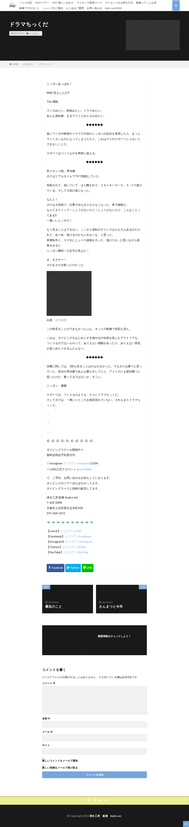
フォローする (114, 640)
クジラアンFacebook (78, 536)
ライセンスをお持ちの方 (119, 2)
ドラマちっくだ (45, 64)
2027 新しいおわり (63, 2)
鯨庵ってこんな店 (146, 2)
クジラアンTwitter (74, 547)
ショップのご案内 (53, 8)
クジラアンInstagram (76, 463)
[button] (153, 35)
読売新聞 (61, 320)
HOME (15, 64)
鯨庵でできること (29, 8)
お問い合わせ (94, 8)
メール (47, 732)
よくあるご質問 (75, 8)
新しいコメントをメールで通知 (60, 760)
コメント (48, 683)
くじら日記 (25, 2)
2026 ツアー (42, 2)
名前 (46, 718)
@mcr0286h (84, 469)
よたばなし (34, 33)
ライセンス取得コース (89, 2)
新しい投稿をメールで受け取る (60, 767)
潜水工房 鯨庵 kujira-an (105, 815)
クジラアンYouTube (75, 552)
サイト (46, 745)
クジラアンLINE (71, 531)
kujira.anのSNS (113, 8)
